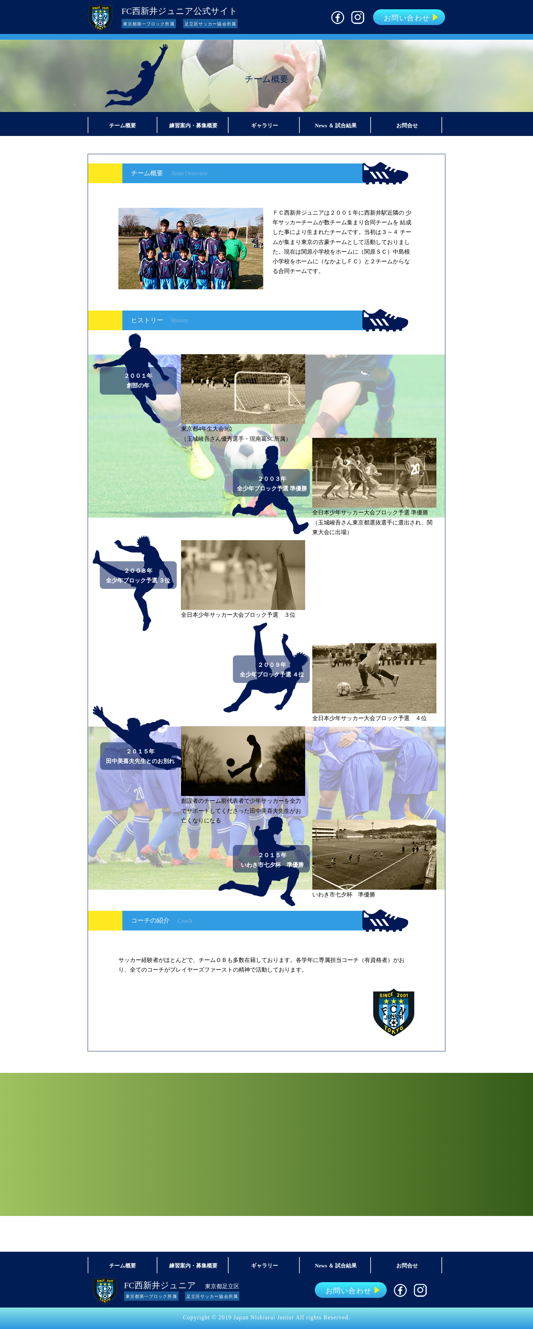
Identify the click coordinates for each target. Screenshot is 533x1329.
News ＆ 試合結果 (336, 125)
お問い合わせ (407, 18)
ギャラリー (264, 125)
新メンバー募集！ (266, 1144)
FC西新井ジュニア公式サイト (180, 11)
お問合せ (407, 125)
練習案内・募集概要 (193, 125)
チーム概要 (122, 125)
